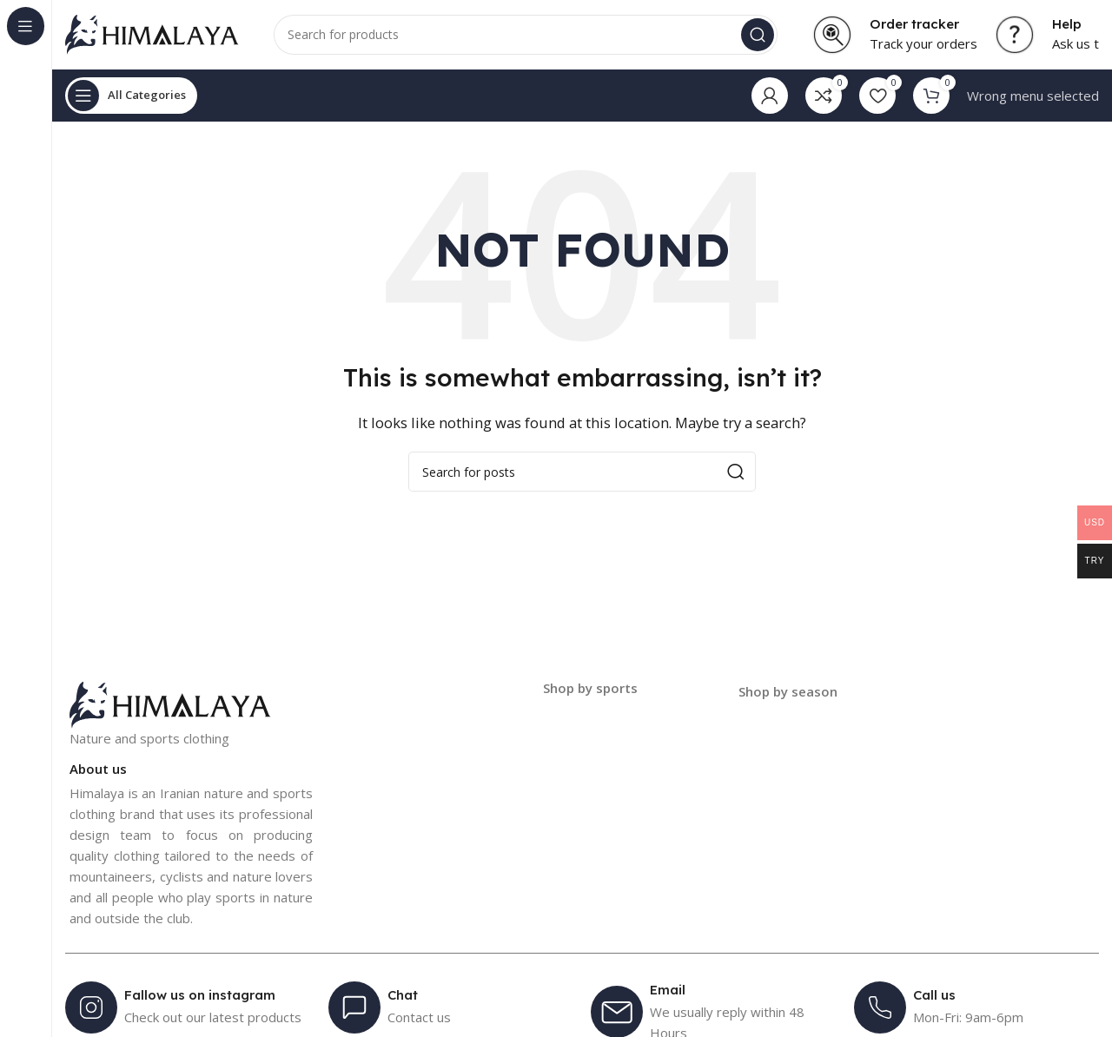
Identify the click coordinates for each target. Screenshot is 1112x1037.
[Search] (526, 35)
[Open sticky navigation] (131, 95)
